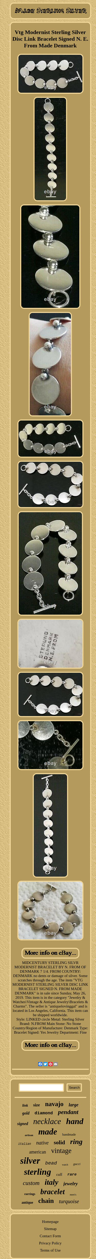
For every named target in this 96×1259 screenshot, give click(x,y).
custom (31, 1183)
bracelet (52, 1192)
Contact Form (50, 1236)
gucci (76, 1164)
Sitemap (50, 1229)
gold (25, 1113)
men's (73, 1194)
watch (65, 1164)
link (25, 1105)
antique (27, 1202)
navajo (54, 1103)
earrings (29, 1194)
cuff (59, 1174)
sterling (37, 1172)
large (73, 1104)
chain (46, 1200)
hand (74, 1121)
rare (72, 1174)
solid (59, 1142)
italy (51, 1182)
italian (24, 1144)
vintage (61, 1151)
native (42, 1143)
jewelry (70, 1183)
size (36, 1105)
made (47, 1131)
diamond (44, 1113)
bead (51, 1163)
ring (76, 1142)
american (37, 1152)
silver (30, 1161)
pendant (68, 1112)
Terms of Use (50, 1250)
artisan (29, 1135)
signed (22, 1123)
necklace (47, 1121)
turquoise (69, 1201)
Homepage (50, 1222)
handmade (69, 1134)
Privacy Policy (50, 1243)
